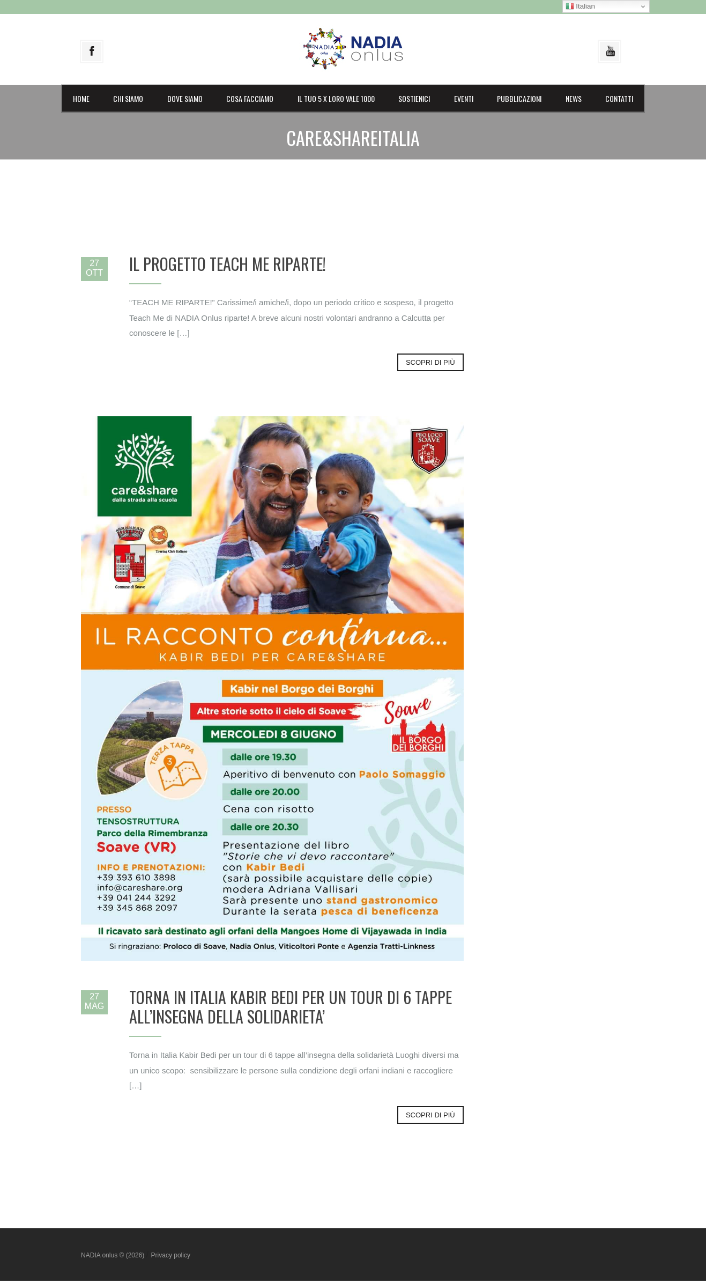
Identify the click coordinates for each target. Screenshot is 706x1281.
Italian (580, 6)
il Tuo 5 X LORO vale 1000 (336, 98)
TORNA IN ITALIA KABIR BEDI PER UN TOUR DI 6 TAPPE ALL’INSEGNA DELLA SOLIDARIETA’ (290, 1006)
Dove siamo (185, 98)
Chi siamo (128, 98)
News (574, 98)
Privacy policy (170, 1255)
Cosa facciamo (249, 98)
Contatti (619, 98)
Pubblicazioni (519, 98)
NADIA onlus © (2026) (113, 1255)
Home (81, 98)
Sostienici (414, 98)
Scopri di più (430, 362)
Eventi (463, 98)
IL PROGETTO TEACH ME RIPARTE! (227, 264)
